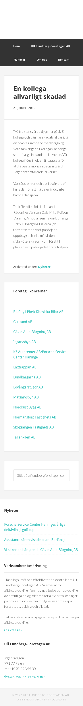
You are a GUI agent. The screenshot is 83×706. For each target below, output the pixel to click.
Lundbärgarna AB (27, 377)
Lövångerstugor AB (28, 387)
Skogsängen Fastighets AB (33, 427)
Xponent (42, 699)
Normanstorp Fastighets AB (34, 417)
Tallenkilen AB (24, 437)
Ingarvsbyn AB (24, 341)
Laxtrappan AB (25, 367)
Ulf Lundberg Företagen (41, 19)
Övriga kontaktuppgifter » (24, 676)
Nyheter (44, 267)
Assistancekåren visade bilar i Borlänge (35, 539)
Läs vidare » (13, 630)
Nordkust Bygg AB (27, 407)
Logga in (59, 699)
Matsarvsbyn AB (26, 397)
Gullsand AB (22, 321)
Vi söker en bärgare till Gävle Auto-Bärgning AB (41, 549)
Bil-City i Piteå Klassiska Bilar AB (38, 311)
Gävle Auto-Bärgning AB (32, 331)
